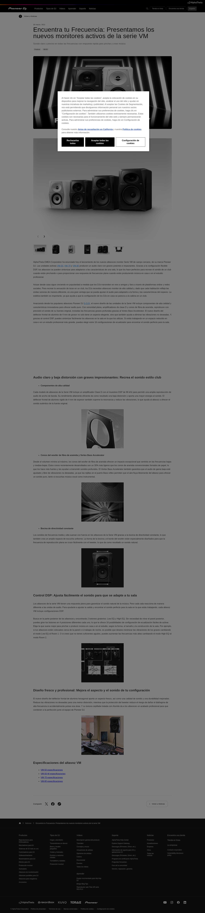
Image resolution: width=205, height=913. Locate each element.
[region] (103, 121)
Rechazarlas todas (73, 141)
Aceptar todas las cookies (100, 141)
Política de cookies (132, 129)
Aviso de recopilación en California (95, 129)
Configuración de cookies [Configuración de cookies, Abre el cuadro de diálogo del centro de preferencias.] (130, 141)
